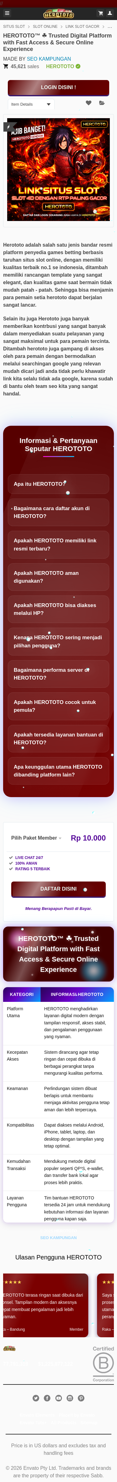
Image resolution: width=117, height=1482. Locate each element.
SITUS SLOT (14, 26)
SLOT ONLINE (45, 26)
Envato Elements (37, 1415)
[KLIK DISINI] (58, 87)
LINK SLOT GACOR (82, 26)
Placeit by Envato (77, 1415)
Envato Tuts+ (33, 1422)
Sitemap (88, 1422)
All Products (63, 1422)
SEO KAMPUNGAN (49, 59)
